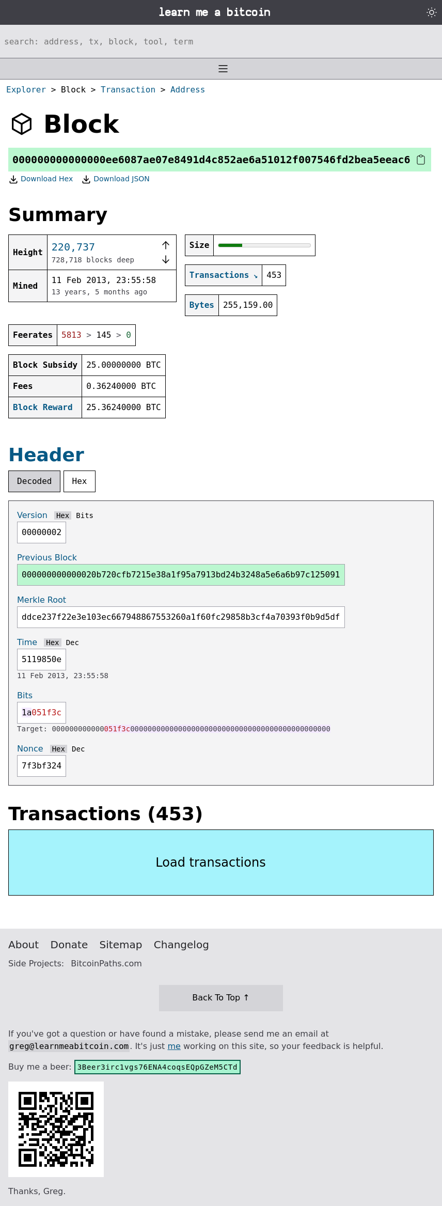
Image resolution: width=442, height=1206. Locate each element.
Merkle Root (41, 600)
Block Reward (43, 407)
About (23, 944)
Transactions (219, 275)
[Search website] (221, 41)
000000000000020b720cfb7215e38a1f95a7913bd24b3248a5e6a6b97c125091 (181, 574)
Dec (72, 642)
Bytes (202, 305)
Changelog (181, 944)
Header (46, 454)
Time (27, 642)
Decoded (34, 481)
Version (32, 515)
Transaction (128, 90)
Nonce (30, 749)
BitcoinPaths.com (106, 963)
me (173, 1046)
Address (187, 90)
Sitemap (121, 944)
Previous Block (47, 557)
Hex (79, 481)
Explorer (26, 90)
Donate (69, 944)
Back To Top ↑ (220, 998)
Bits (84, 515)
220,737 (73, 247)
